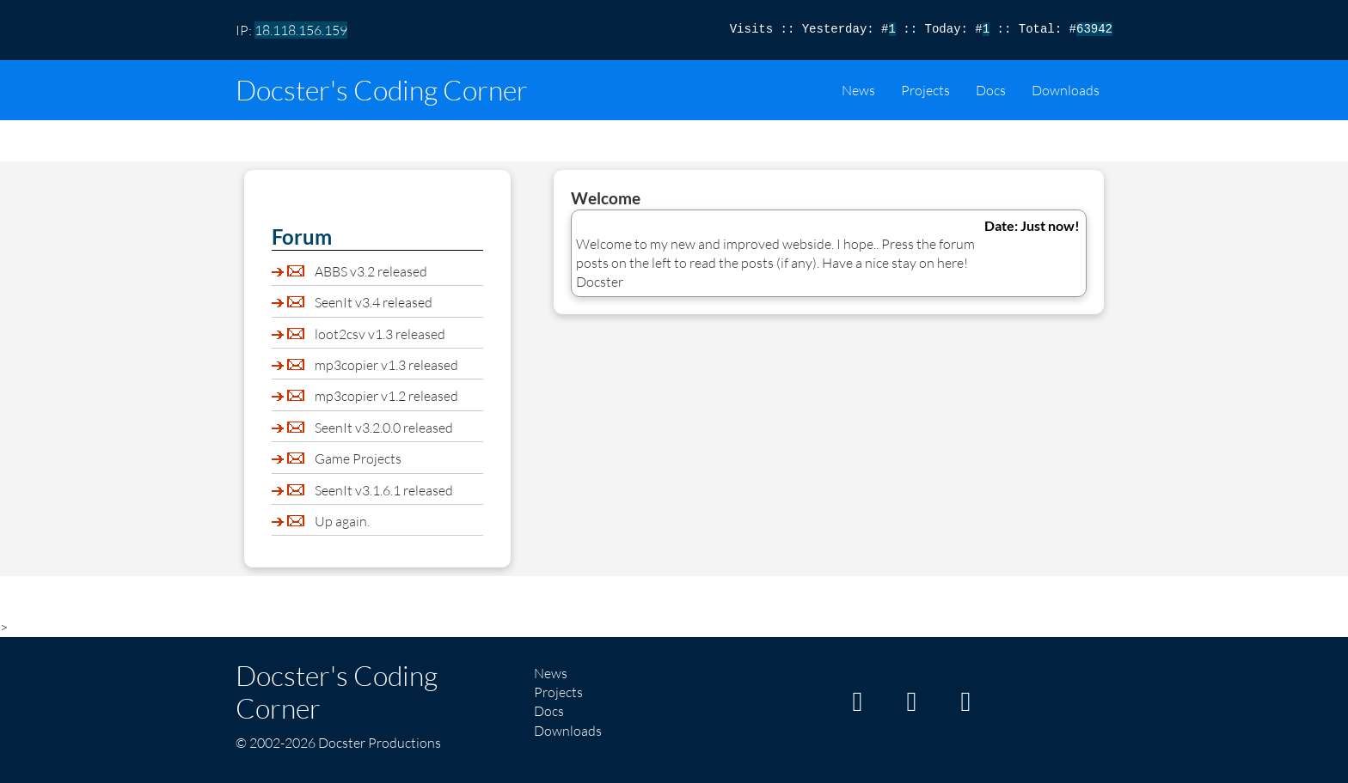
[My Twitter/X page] (965, 705)
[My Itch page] (857, 705)
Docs (991, 90)
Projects (925, 90)
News (858, 90)
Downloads (1066, 90)
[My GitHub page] (911, 705)
